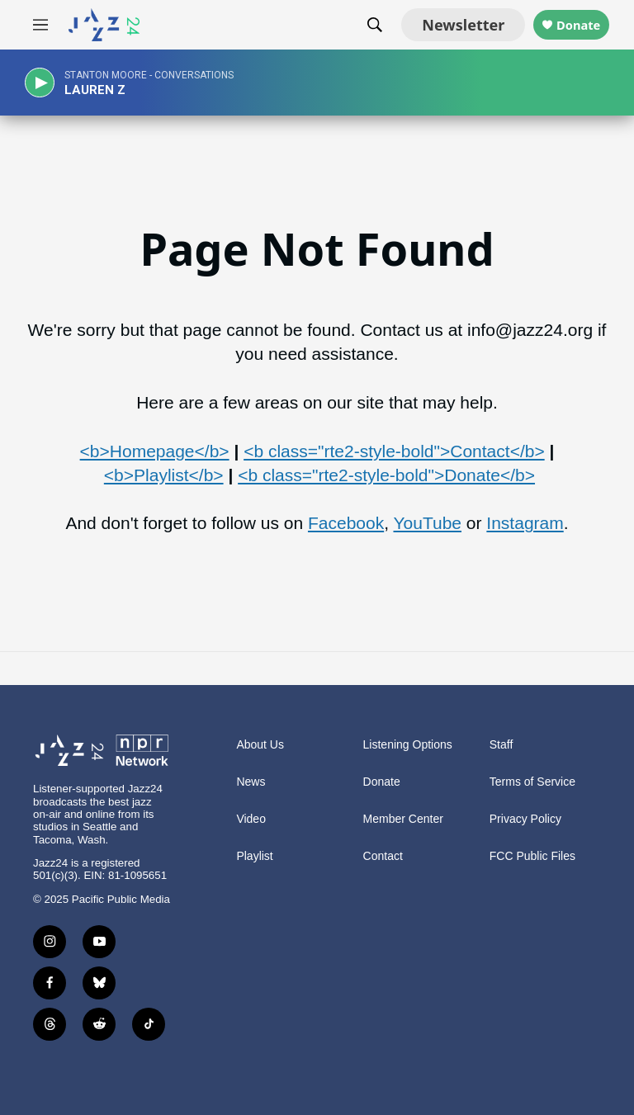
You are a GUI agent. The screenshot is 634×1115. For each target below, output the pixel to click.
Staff (501, 745)
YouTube (427, 522)
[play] (45, 82)
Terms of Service (532, 782)
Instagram (524, 522)
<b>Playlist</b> (164, 474)
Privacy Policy (525, 819)
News (250, 782)
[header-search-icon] (350, 24)
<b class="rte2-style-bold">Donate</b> (386, 474)
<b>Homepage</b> (154, 451)
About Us (260, 745)
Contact (383, 856)
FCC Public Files (532, 856)
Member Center (403, 819)
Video (251, 819)
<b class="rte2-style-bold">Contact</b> (394, 451)
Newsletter (438, 25)
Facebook (346, 522)
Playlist (254, 856)
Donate (566, 25)
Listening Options (407, 745)
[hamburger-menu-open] (40, 24)
